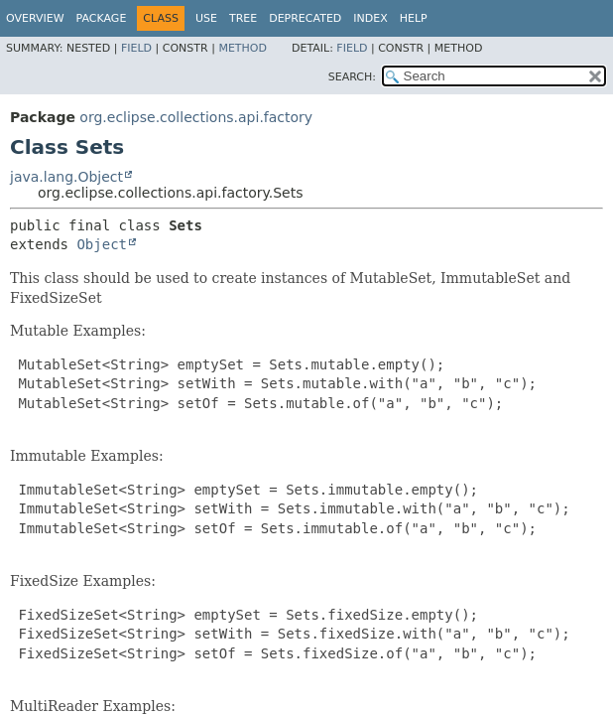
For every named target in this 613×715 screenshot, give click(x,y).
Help (414, 18)
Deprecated (305, 18)
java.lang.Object (66, 177)
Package (101, 18)
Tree (243, 18)
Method (242, 48)
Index (370, 18)
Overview (35, 18)
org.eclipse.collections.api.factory (195, 117)
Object (101, 244)
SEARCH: (352, 77)
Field (136, 48)
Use (206, 18)
